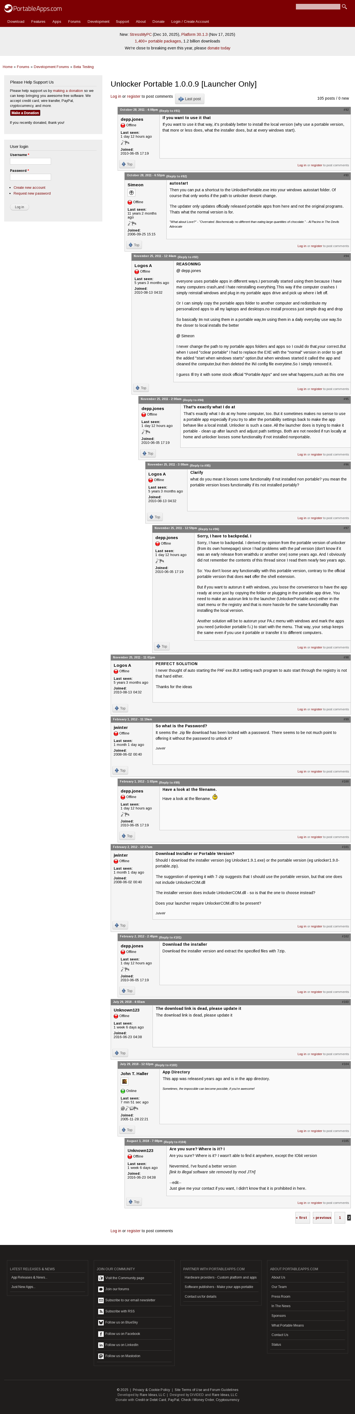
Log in (116, 96)
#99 (346, 719)
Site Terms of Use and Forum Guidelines (207, 1390)
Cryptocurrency (227, 1400)
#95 (346, 399)
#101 (345, 847)
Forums (74, 21)
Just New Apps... (23, 1287)
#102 (345, 936)
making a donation (68, 91)
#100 (345, 781)
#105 (345, 1141)
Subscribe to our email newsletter (126, 1300)
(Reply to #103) (166, 1065)
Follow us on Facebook (119, 1334)
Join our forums (113, 1289)
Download (15, 21)
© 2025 (122, 1390)
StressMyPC (141, 34)
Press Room (281, 1297)
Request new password (32, 193)
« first (301, 1218)
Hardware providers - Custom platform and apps (221, 1277)
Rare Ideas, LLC (152, 1395)
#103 (345, 1001)
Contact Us (280, 1335)
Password (19, 171)
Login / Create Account (190, 21)
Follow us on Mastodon (119, 1356)
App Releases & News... (29, 1277)
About (141, 21)
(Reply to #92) (176, 176)
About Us (278, 1277)
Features (38, 21)
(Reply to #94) (193, 400)
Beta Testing (83, 67)
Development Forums (51, 67)
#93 (346, 175)
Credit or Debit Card (150, 1400)
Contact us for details (200, 1297)
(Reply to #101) (170, 937)
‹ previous (322, 1218)
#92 (346, 109)
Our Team (279, 1287)
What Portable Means (288, 1325)
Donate (158, 21)
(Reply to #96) (208, 529)
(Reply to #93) (188, 257)
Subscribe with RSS (116, 1311)
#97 (346, 528)
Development (98, 21)
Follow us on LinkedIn (118, 1345)
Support (122, 21)
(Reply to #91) (169, 110)
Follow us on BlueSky (118, 1322)
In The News (281, 1306)
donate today (218, 48)
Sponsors (279, 1316)
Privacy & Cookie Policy (151, 1390)
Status (276, 1345)
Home (7, 67)
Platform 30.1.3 (194, 34)
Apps (56, 21)
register (134, 96)
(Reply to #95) (200, 465)
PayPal (173, 1400)
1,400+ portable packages (158, 41)
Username (19, 155)
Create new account (29, 187)
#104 (345, 1064)
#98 (346, 657)
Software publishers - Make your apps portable (219, 1287)
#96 (346, 464)
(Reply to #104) (175, 1142)
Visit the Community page (121, 1278)
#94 (346, 256)
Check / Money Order (197, 1400)
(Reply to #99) (169, 782)
